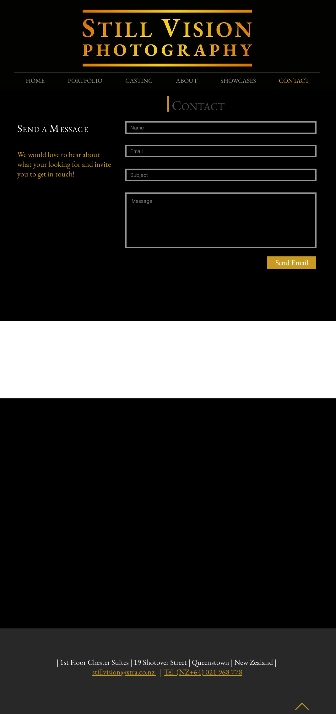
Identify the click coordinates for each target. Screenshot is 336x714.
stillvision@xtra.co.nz (124, 672)
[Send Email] (291, 262)
